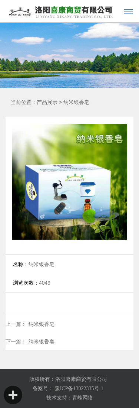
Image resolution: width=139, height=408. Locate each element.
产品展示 (47, 102)
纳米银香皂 (76, 102)
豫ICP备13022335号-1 (78, 388)
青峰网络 (82, 398)
